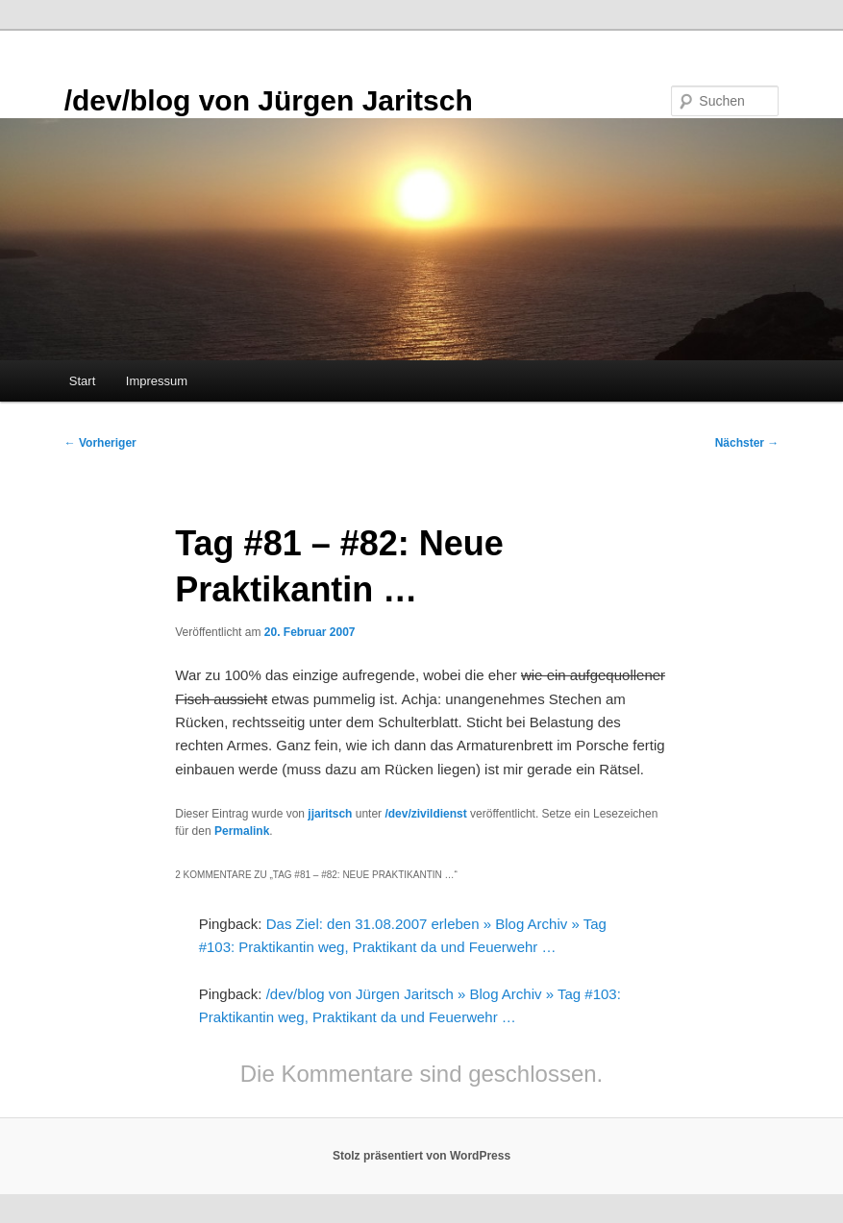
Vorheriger (100, 443)
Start (82, 381)
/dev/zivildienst (425, 813)
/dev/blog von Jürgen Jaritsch (268, 100)
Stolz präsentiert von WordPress (421, 1155)
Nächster (747, 443)
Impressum (156, 381)
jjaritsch (330, 813)
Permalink (241, 831)
